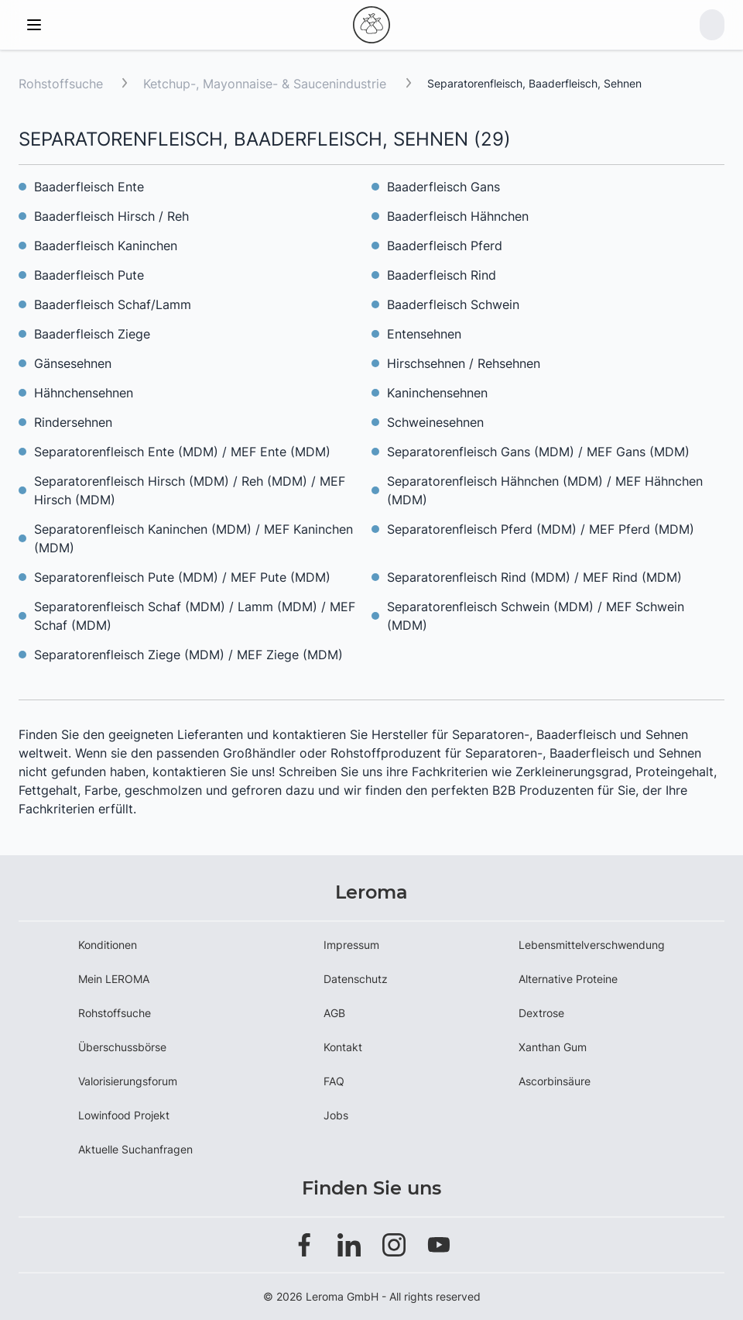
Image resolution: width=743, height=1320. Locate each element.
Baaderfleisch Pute (89, 275)
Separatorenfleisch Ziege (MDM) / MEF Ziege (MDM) (188, 654)
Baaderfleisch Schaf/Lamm (112, 304)
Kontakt (343, 1047)
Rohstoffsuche (61, 83)
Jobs (336, 1115)
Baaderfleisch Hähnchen (458, 216)
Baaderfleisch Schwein (453, 304)
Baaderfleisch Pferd (444, 245)
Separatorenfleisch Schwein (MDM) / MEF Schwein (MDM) (535, 616)
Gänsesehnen (72, 363)
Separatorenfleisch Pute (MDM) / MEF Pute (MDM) (182, 577)
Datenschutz (356, 978)
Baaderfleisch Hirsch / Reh (111, 216)
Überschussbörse (122, 1047)
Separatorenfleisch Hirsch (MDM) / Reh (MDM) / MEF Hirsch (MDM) (189, 490)
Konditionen (107, 944)
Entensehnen (424, 334)
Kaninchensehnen (437, 392)
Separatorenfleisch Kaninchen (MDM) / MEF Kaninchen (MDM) (193, 538)
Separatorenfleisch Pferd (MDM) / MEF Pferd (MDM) (540, 529)
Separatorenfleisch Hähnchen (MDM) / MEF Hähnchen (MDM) (545, 490)
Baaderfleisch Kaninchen (105, 245)
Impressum (351, 944)
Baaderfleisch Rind (441, 275)
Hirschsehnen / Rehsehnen (463, 363)
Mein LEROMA (113, 978)
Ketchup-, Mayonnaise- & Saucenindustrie (266, 83)
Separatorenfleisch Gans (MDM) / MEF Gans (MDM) (538, 451)
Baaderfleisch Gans (443, 186)
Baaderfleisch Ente (89, 186)
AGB (334, 1012)
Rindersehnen (73, 422)
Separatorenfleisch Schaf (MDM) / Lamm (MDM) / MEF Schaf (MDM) (194, 616)
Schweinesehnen (435, 422)
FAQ (334, 1081)
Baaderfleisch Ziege (92, 334)
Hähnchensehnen (83, 392)
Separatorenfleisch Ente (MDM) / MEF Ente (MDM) (182, 451)
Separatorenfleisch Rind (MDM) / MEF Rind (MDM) (534, 577)
